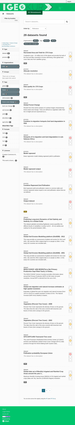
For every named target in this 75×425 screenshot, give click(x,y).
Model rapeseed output (32, 169)
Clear (16, 20)
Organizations (65, 12)
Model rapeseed (29, 153)
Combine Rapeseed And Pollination (37, 185)
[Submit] (67, 21)
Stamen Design (13, 43)
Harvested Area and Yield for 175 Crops (38, 52)
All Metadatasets (34, 12)
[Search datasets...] (44, 21)
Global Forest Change (32, 105)
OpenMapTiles (6, 44)
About (4, 409)
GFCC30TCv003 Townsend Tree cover (38, 337)
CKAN (5, 421)
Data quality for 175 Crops (33, 86)
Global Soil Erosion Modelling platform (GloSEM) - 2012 (44, 236)
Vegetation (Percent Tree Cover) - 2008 (38, 304)
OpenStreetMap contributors (8, 46)
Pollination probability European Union (38, 353)
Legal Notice (6, 411)
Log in (69, 1)
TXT (25, 382)
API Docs (52, 398)
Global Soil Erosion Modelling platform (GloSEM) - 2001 (44, 253)
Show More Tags (7, 126)
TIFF (25, 63)
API (47, 398)
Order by (26, 28)
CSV (25, 211)
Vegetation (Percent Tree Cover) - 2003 (38, 320)
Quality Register (50, 12)
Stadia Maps (6, 43)
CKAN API (5, 414)
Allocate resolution (31, 71)
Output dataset (29, 201)
